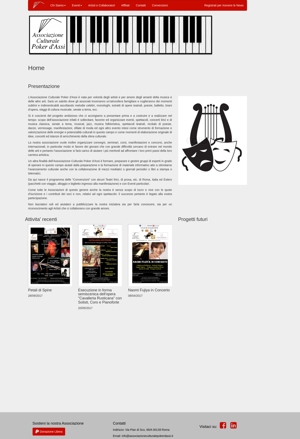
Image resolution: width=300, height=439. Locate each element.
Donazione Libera (49, 431)
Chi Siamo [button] (58, 5)
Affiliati (125, 5)
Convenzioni (160, 5)
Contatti (141, 5)
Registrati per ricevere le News (224, 5)
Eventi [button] (77, 5)
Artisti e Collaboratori (101, 5)
